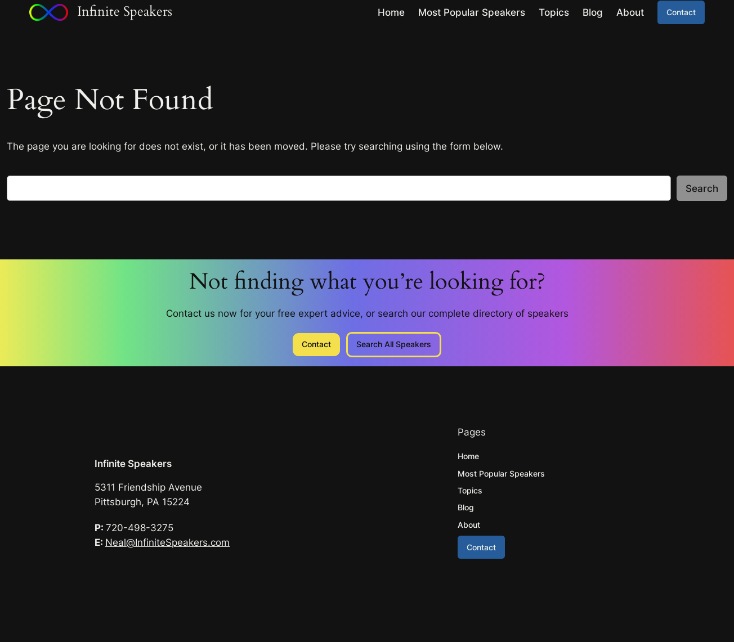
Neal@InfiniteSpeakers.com (167, 542)
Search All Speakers (393, 344)
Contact (681, 12)
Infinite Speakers (133, 463)
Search (702, 188)
